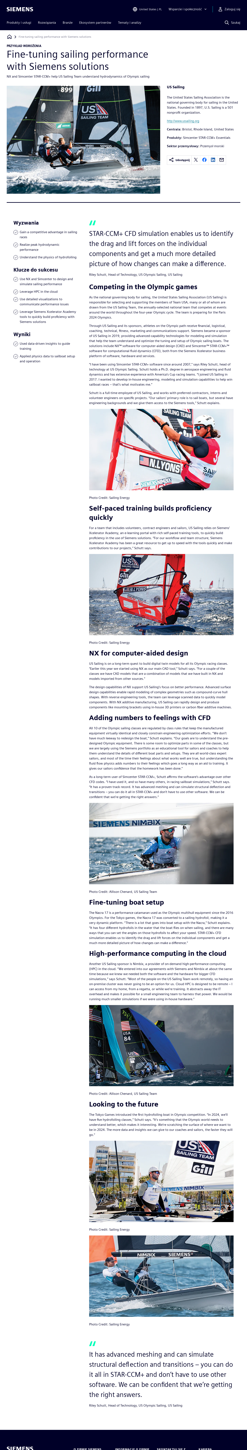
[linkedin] (213, 160)
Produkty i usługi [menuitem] (19, 23)
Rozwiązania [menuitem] (47, 23)
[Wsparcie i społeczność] (188, 9)
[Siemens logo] (20, 9)
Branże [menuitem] (68, 23)
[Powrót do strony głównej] (9, 36)
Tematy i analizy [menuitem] (129, 23)
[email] (221, 160)
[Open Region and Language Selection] (147, 9)
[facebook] (204, 160)
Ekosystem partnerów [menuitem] (95, 23)
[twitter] (196, 160)
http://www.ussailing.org (183, 121)
